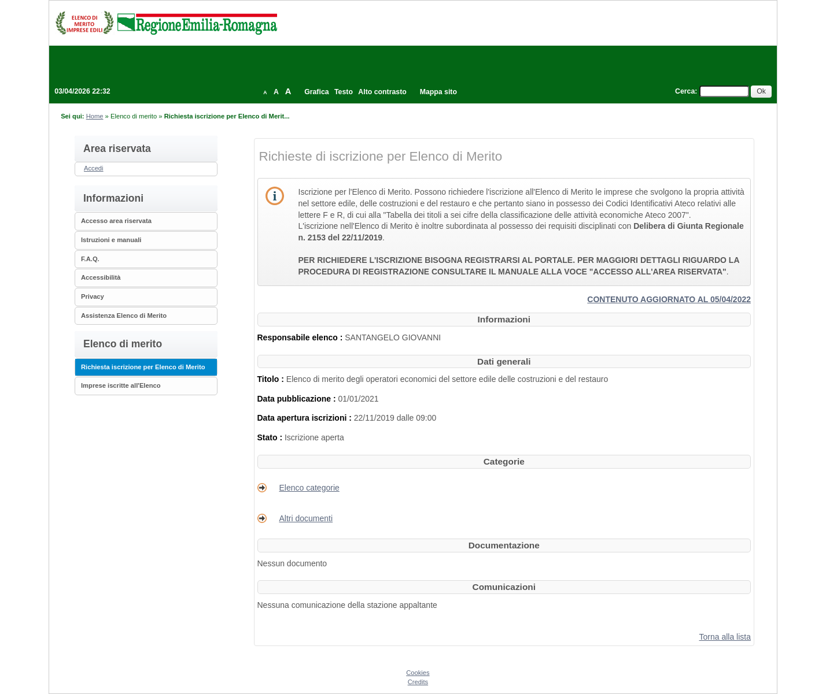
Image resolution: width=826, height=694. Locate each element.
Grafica (316, 92)
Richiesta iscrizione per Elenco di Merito (143, 366)
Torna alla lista (725, 636)
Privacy (92, 296)
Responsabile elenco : (301, 337)
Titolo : (271, 379)
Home (95, 116)
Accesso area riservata (116, 220)
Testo (343, 92)
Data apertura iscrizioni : (305, 417)
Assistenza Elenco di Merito (124, 315)
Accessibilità (100, 277)
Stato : (271, 437)
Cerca (685, 91)
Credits (418, 681)
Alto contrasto (382, 92)
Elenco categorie (309, 487)
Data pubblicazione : (297, 398)
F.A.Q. (90, 258)
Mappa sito (438, 92)
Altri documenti (306, 518)
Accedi (94, 168)
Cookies (417, 672)
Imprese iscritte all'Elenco (121, 385)
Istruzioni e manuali (111, 239)
